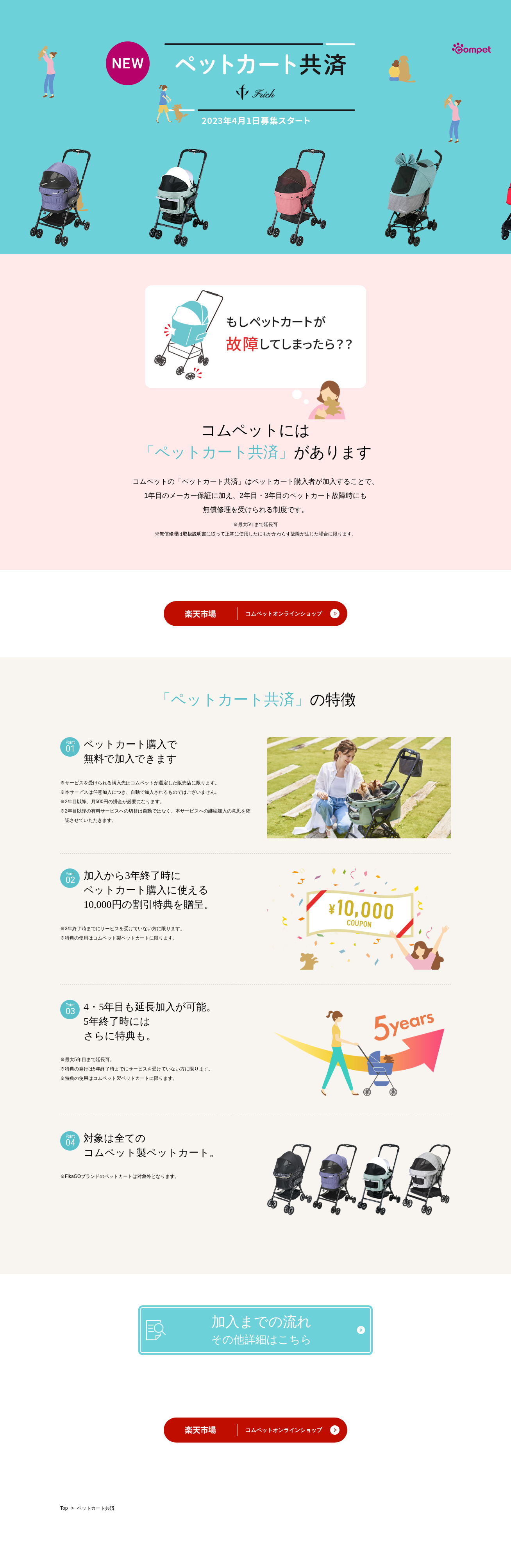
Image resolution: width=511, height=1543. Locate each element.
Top (64, 1508)
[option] (64, 198)
